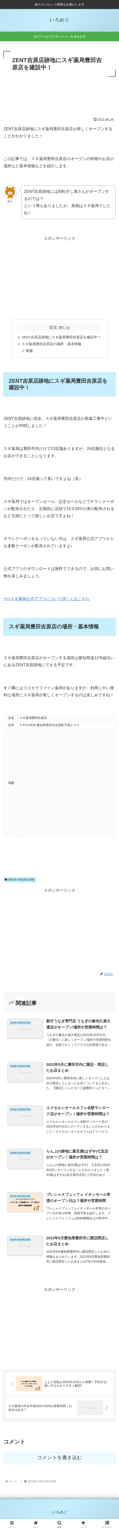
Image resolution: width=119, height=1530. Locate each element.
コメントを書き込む (59, 1458)
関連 (29, 352)
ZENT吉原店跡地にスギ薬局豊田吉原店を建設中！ (61, 337)
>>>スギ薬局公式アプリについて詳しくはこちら (46, 599)
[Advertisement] (59, 91)
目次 (53, 327)
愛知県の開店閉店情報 (20, 880)
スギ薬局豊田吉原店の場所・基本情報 (51, 344)
